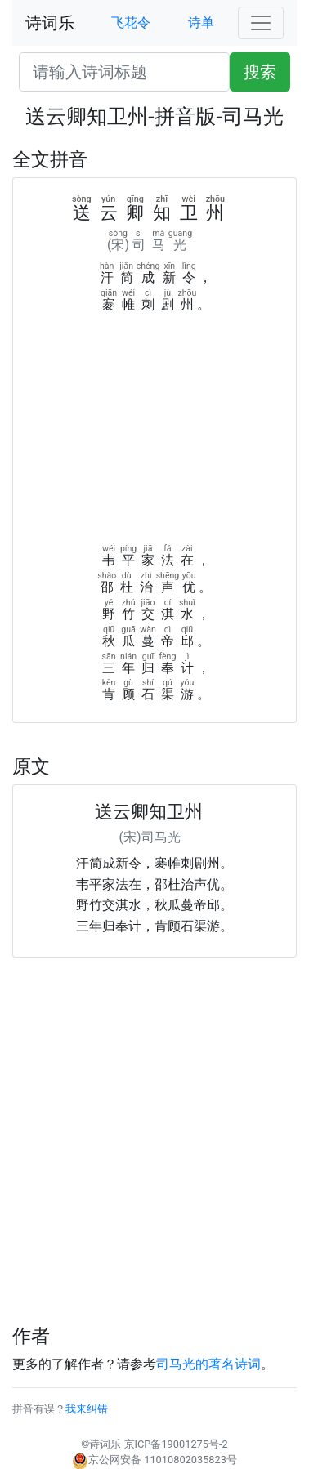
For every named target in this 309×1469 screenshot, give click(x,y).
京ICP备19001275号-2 (176, 1444)
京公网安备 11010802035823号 (154, 1459)
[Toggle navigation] (261, 23)
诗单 (201, 22)
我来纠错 (86, 1409)
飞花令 (130, 22)
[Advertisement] (154, 433)
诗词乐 (49, 23)
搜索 (260, 72)
